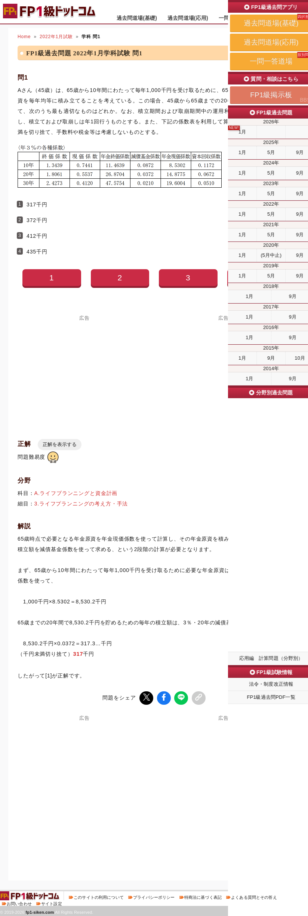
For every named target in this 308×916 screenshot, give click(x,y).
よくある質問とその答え (254, 896)
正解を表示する (60, 444)
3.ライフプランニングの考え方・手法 (81, 504)
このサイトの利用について (99, 896)
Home (24, 36)
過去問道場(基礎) (137, 18)
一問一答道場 (234, 18)
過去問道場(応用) (187, 18)
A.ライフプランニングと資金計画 (76, 493)
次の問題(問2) (262, 857)
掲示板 (269, 18)
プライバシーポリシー (154, 896)
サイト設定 (51, 902)
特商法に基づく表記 (203, 896)
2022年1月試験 (56, 36)
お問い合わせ (19, 902)
